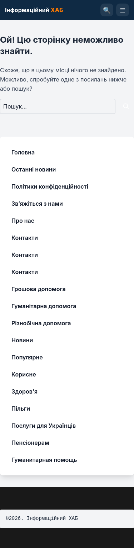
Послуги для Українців (43, 425)
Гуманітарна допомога (43, 306)
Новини (22, 340)
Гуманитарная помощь (44, 459)
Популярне (27, 357)
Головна (23, 152)
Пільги (20, 408)
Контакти (24, 237)
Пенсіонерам (30, 442)
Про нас (22, 220)
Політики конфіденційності (49, 186)
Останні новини (33, 169)
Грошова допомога (38, 289)
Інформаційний (34, 10)
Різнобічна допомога (41, 323)
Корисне (23, 374)
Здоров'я (24, 391)
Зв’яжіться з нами (37, 203)
